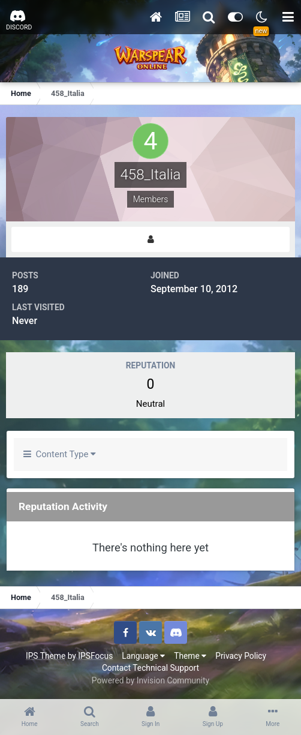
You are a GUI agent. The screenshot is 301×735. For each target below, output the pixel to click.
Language (143, 656)
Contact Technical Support (150, 668)
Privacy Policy (240, 656)
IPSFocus (95, 656)
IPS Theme (45, 656)
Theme (190, 656)
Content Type (59, 454)
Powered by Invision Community (150, 680)
